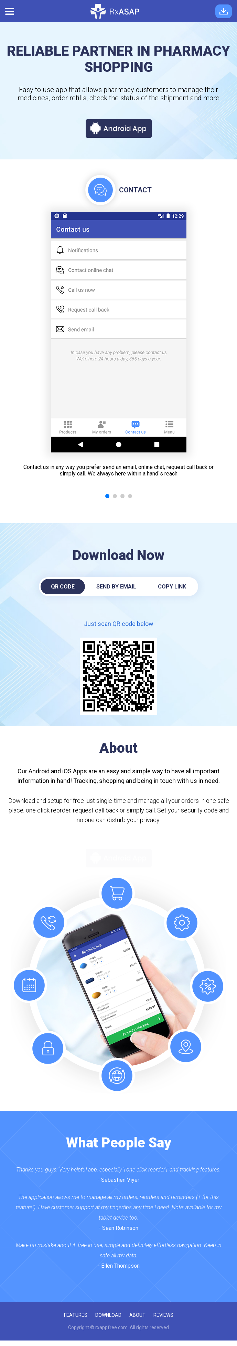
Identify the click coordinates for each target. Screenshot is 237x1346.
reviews (163, 1315)
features (75, 1315)
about (137, 1315)
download (108, 1315)
